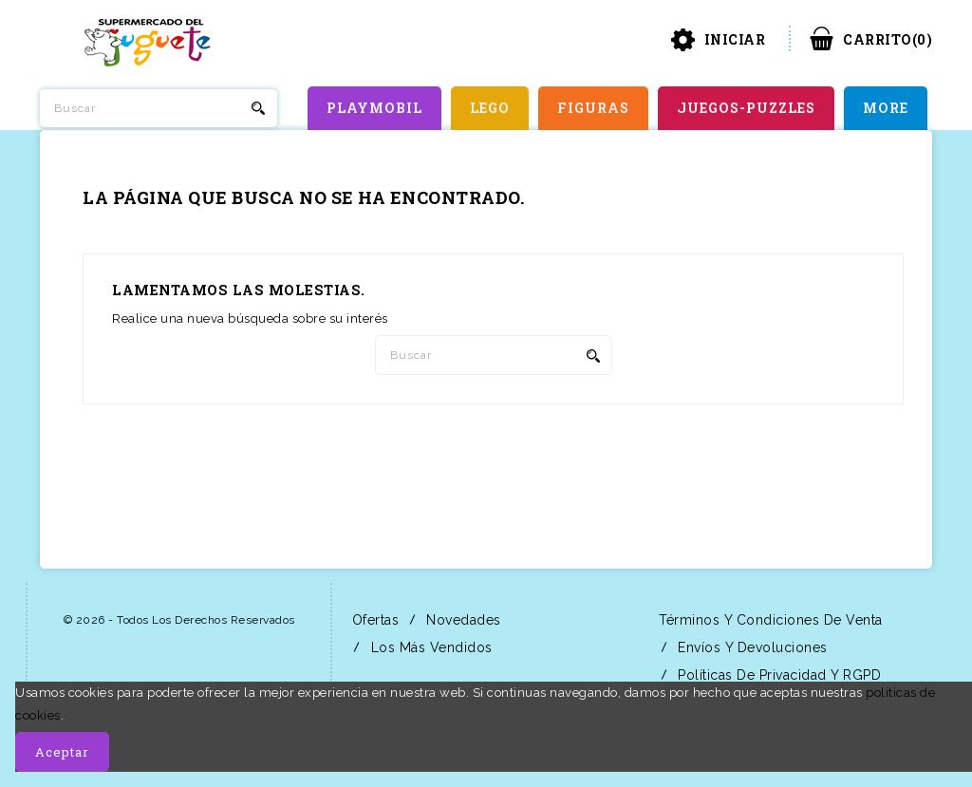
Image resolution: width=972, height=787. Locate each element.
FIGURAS (593, 108)
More (885, 108)
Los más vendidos (429, 647)
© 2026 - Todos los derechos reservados (179, 620)
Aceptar (62, 751)
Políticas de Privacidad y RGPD (778, 675)
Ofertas (373, 620)
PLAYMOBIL (374, 108)
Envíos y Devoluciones (751, 647)
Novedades (461, 620)
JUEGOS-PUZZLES (746, 108)
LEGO (490, 108)
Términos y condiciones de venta (769, 620)
